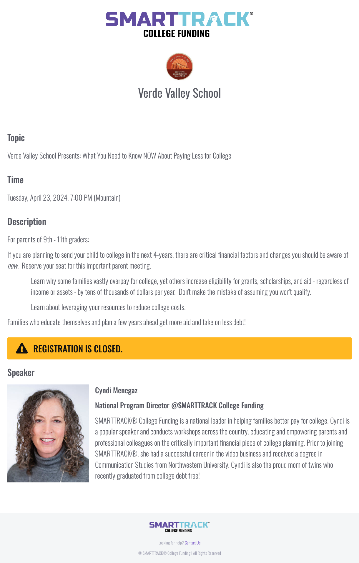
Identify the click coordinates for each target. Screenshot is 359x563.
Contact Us (192, 542)
